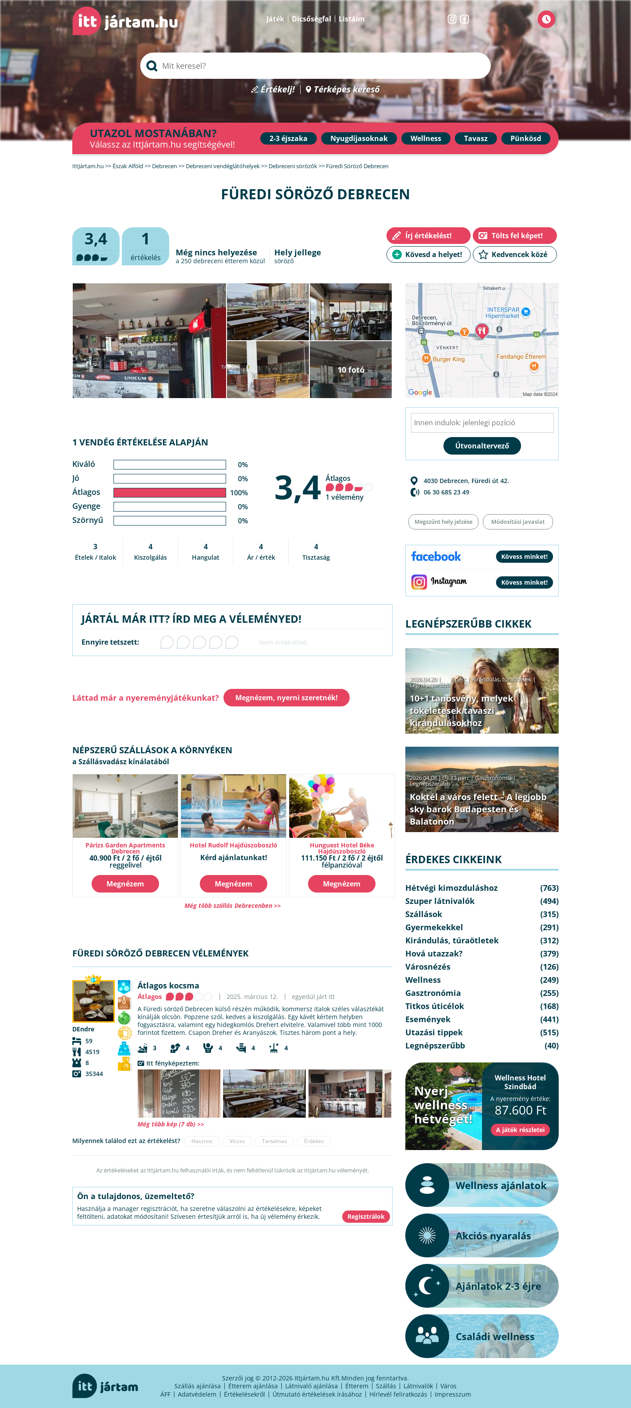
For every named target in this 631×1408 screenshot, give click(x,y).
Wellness (426, 138)
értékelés (145, 245)
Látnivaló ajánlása (311, 1386)
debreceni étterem (220, 261)
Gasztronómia (493, 778)
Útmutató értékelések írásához (317, 1394)
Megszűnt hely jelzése (443, 522)
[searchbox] (315, 66)
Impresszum (453, 1394)
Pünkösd (525, 138)
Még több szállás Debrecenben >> (232, 905)
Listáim (352, 19)
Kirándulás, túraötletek (502, 679)
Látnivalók (418, 1386)
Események (427, 1019)
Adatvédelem (197, 1394)
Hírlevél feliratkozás (398, 1394)
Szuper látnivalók (440, 901)
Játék (275, 19)
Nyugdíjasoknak (359, 138)
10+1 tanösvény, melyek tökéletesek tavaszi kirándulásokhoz (461, 710)
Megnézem (125, 884)
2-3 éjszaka (288, 138)
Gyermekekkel (434, 927)
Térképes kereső (347, 89)
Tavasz (476, 138)
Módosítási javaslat (518, 522)
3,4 (297, 486)
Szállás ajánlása (197, 1386)
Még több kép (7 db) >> (171, 1124)
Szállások (423, 914)
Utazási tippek (434, 1032)
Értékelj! (278, 89)
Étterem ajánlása (253, 1386)
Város (448, 1386)
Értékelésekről (244, 1394)
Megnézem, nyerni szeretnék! (286, 697)
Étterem (357, 1386)
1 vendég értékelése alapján (140, 442)
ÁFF (165, 1394)
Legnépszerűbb (430, 685)
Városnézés (427, 966)
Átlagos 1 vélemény (349, 487)
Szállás (386, 1386)
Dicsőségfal (311, 19)
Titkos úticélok (434, 1006)
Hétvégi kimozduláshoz (451, 888)
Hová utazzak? (434, 953)
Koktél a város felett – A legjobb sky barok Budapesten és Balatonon (478, 809)
